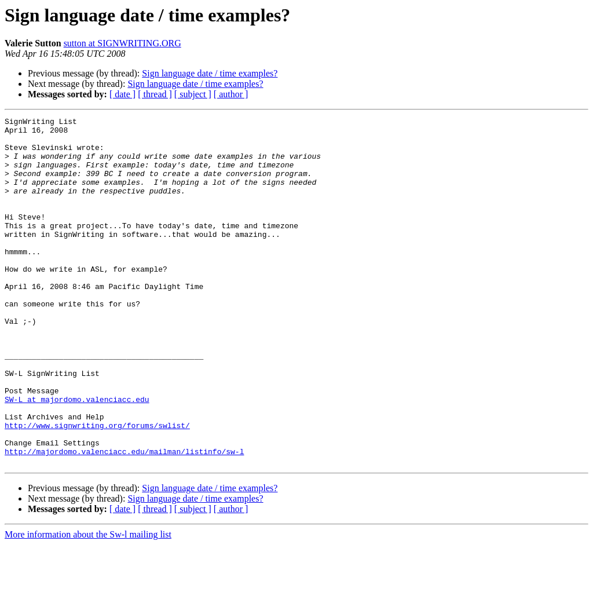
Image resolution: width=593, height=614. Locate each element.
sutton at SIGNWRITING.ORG (122, 43)
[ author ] (231, 94)
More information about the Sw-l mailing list (88, 604)
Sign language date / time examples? (209, 73)
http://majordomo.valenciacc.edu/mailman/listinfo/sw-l (124, 519)
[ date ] (122, 94)
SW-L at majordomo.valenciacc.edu (77, 456)
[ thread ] (155, 94)
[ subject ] (192, 94)
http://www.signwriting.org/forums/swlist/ (97, 488)
